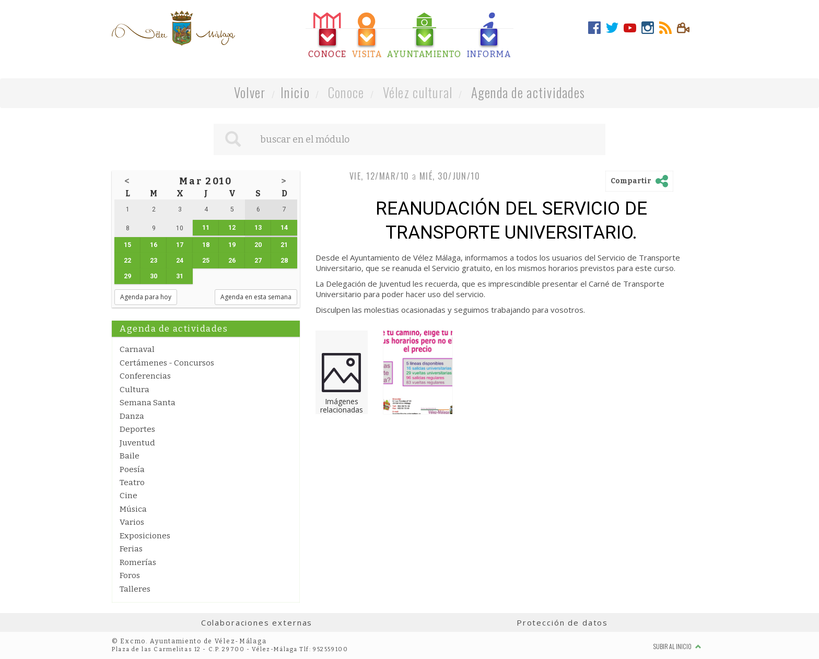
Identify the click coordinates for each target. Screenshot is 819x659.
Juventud (137, 443)
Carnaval (137, 349)
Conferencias (145, 376)
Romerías (138, 562)
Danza (132, 416)
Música (133, 509)
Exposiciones (145, 535)
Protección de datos (562, 622)
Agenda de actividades (528, 92)
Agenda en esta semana (255, 296)
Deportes (137, 429)
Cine (128, 495)
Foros (130, 575)
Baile (129, 456)
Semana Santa (148, 402)
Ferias (131, 549)
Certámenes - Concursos (167, 363)
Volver (250, 92)
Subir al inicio (677, 646)
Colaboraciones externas (257, 622)
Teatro (132, 482)
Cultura (134, 389)
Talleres (135, 589)
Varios (132, 522)
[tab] (327, 36)
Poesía (132, 469)
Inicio (295, 92)
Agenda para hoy (145, 296)
